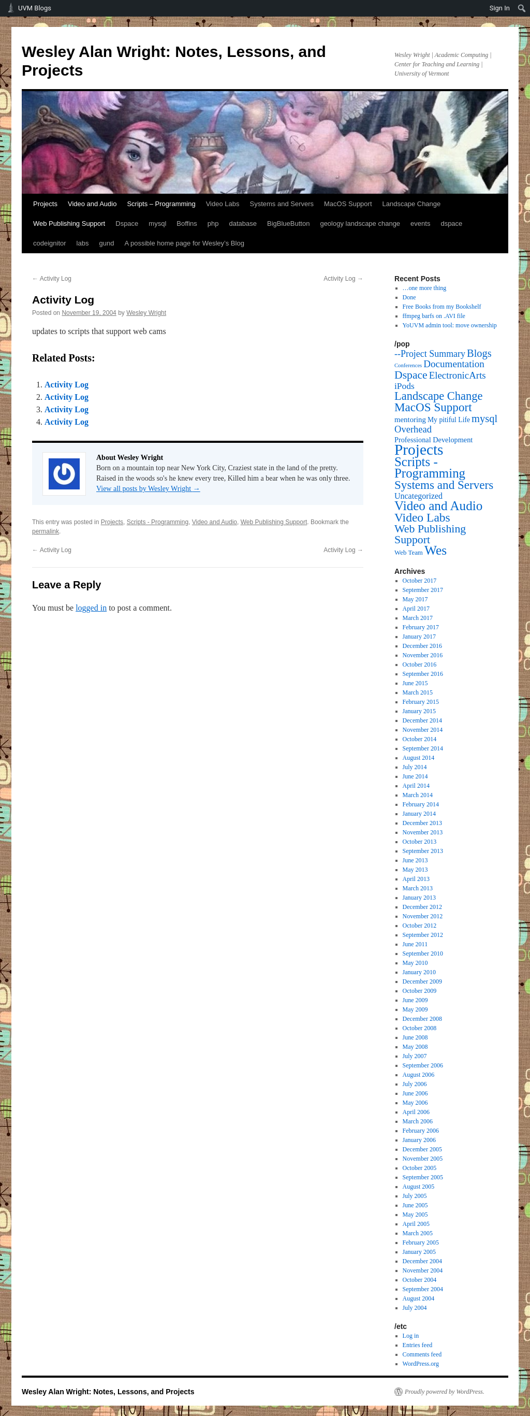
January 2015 (419, 711)
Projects (45, 204)
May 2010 (415, 962)
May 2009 (415, 1009)
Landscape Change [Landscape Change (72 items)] (438, 395)
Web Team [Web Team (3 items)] (408, 552)
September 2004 (423, 1289)
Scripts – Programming (161, 204)
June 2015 (415, 683)
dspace (451, 223)
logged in (91, 607)
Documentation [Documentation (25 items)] (453, 363)
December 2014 (422, 720)
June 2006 (415, 1093)
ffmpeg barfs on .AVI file (434, 316)
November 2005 (423, 1158)
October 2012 (420, 925)
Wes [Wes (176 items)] (435, 550)
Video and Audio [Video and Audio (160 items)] (438, 506)
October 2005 (420, 1168)
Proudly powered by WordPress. (444, 1391)
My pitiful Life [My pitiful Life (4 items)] (449, 420)
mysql (157, 223)
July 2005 (415, 1196)
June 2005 (415, 1205)
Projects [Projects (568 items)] (419, 449)
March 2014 (418, 795)
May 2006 (415, 1102)
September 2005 (423, 1177)
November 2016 (423, 655)
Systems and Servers (281, 204)
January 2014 (419, 813)
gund (106, 243)
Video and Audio (92, 204)
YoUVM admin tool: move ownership (450, 325)
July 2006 (415, 1084)
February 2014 (421, 804)
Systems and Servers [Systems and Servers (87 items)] (443, 485)
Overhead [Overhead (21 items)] (413, 429)
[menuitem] (522, 8)
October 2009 (420, 990)
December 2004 (422, 1261)
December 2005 (422, 1149)
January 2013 (419, 897)
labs (83, 243)
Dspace (126, 223)
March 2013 (418, 888)
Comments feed (422, 1354)
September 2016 (423, 673)
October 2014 (420, 739)
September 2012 (423, 934)
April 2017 (416, 608)
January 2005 (419, 1251)
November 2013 (423, 832)
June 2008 (415, 1037)
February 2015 (421, 701)
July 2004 (415, 1307)
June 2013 (415, 860)
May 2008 (415, 1046)
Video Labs (223, 204)
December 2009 (422, 981)
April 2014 (416, 785)
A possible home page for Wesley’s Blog (184, 243)
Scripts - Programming (157, 522)
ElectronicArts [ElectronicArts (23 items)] (457, 375)
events (420, 223)
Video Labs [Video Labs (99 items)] (422, 517)
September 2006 (423, 1065)
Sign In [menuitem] (500, 8)
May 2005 (415, 1214)
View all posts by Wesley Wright (148, 489)
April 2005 (416, 1223)
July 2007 (415, 1056)
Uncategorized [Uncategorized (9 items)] (418, 496)
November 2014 (423, 729)
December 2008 (422, 1018)
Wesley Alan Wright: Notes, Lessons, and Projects (108, 1392)
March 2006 (418, 1121)
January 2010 (419, 972)
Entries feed (418, 1345)
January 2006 (419, 1140)
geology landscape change (360, 223)
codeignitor (49, 243)
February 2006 (421, 1130)
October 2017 (420, 580)
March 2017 (418, 618)
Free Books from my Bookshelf (442, 306)
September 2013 (423, 851)
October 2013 (420, 841)
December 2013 (422, 823)
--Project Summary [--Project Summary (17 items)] (429, 354)
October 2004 (420, 1279)
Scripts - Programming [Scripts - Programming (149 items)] (429, 467)
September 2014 (423, 748)
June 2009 (415, 1000)
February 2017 (421, 627)
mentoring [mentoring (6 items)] (410, 419)
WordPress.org (421, 1363)
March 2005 (418, 1233)
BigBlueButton (288, 223)
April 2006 (416, 1112)
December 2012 (422, 907)
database (243, 223)
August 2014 (419, 757)
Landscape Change (411, 204)
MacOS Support (348, 204)
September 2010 (423, 953)
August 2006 (419, 1074)
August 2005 (419, 1186)
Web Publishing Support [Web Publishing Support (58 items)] (430, 534)
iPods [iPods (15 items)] (404, 386)
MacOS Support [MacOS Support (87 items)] (433, 407)
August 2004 (419, 1298)
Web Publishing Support (69, 223)
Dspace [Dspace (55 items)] (411, 375)
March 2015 (418, 692)
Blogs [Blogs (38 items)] (479, 353)
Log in (411, 1335)
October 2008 (420, 1028)
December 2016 (422, 645)
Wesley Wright (146, 312)
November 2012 (423, 916)
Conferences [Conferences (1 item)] (408, 365)
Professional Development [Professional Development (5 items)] (433, 440)
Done (409, 297)
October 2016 (420, 664)
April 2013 (416, 879)
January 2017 (419, 636)
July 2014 (415, 767)
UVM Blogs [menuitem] (34, 8)
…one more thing (425, 288)
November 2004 (423, 1270)
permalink (45, 531)
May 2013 (415, 869)
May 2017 (415, 599)
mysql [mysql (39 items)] (484, 418)
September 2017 (423, 590)
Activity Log (51, 278)
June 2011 (415, 944)
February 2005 (421, 1242)
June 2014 (415, 776)
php (213, 223)
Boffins (186, 223)
